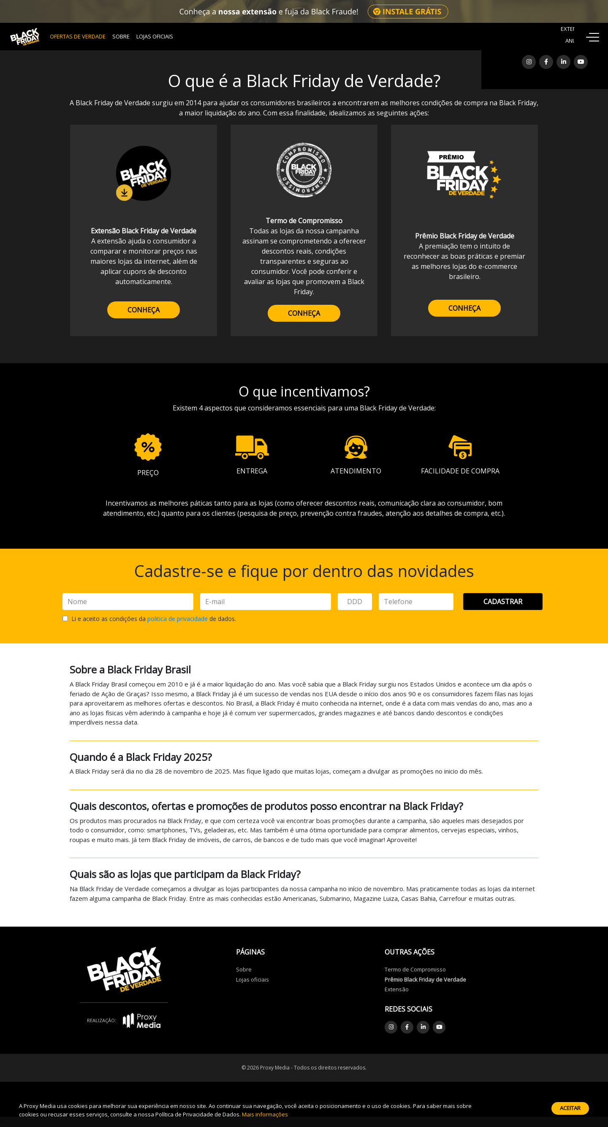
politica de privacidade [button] (177, 619)
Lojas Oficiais (154, 36)
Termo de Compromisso (415, 969)
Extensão (397, 989)
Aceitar (570, 1108)
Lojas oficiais (252, 979)
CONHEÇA (144, 310)
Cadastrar (502, 601)
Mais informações (265, 1114)
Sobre (121, 36)
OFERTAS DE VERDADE (78, 36)
